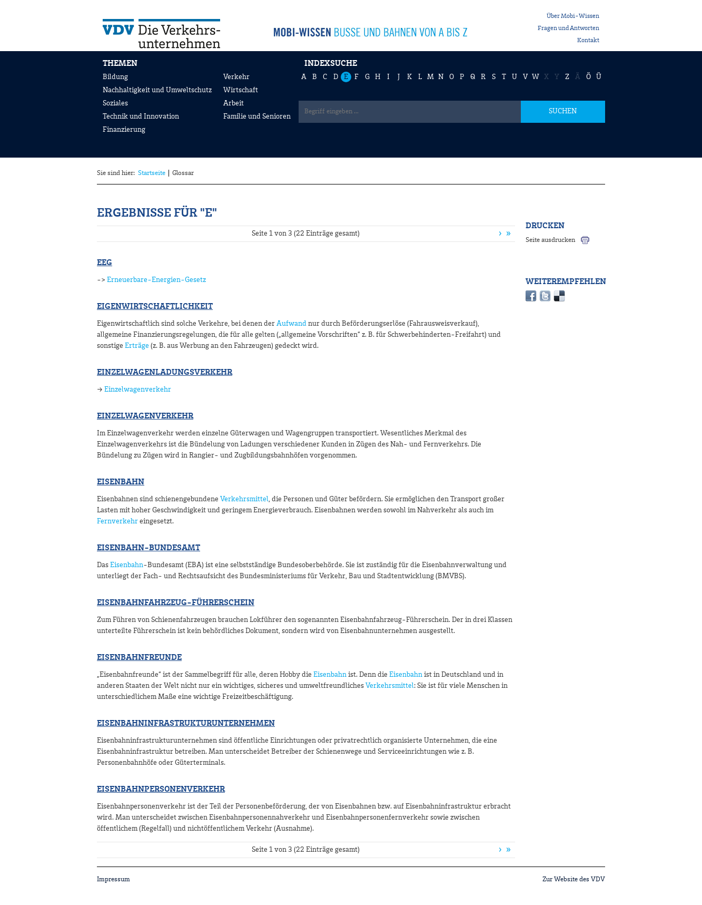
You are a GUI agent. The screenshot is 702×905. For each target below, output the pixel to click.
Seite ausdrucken (550, 240)
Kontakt (588, 40)
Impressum (113, 879)
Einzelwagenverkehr (137, 389)
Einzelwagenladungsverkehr (164, 372)
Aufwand (291, 323)
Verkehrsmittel (244, 499)
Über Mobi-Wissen (573, 16)
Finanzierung (124, 129)
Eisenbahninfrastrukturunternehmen (186, 723)
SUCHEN (563, 111)
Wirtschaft (240, 90)
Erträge (137, 345)
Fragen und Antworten (568, 28)
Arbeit (233, 103)
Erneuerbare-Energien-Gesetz (156, 280)
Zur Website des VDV (573, 879)
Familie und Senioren (257, 116)
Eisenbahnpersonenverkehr (161, 789)
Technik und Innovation (141, 116)
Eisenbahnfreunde (139, 658)
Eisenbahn (120, 482)
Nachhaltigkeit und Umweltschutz (157, 90)
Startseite (151, 173)
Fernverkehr (117, 521)
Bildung (115, 77)
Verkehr (236, 77)
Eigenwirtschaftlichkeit (155, 307)
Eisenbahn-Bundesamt (148, 548)
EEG (104, 263)
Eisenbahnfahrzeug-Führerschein (175, 603)
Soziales (115, 103)
